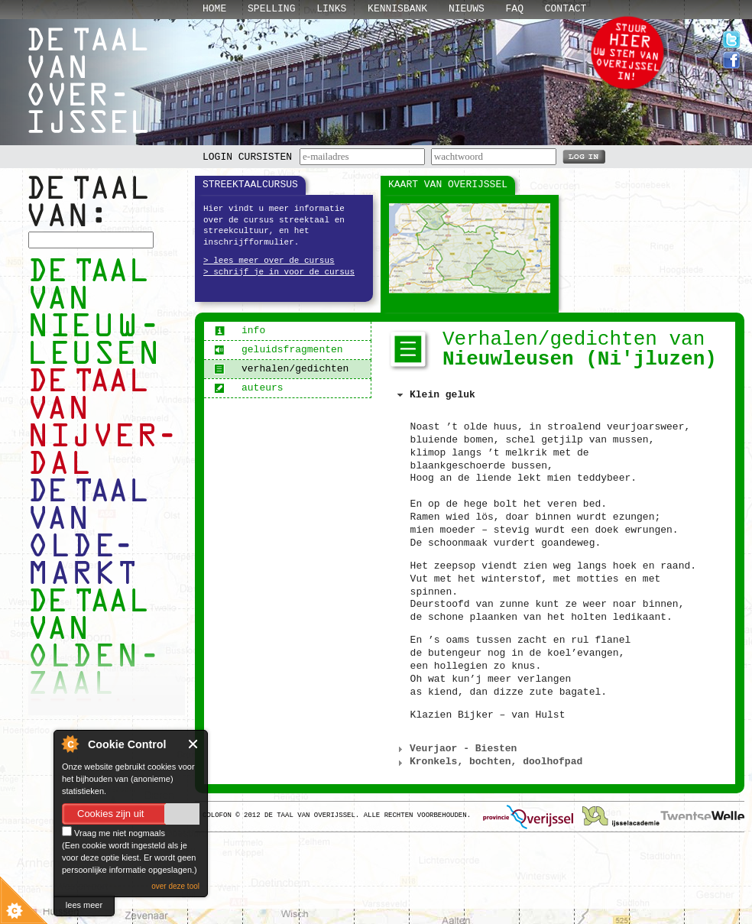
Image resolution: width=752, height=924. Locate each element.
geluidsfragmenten (278, 349)
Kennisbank (397, 9)
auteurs (249, 388)
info (239, 330)
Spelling (271, 9)
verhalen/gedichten (281, 368)
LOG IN (583, 156)
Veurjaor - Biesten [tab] (455, 749)
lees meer (84, 904)
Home (214, 9)
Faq (514, 9)
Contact (566, 9)
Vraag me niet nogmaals (113, 833)
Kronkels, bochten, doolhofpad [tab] (488, 762)
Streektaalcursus (250, 184)
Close (194, 744)
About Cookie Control (69, 744)
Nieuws (467, 9)
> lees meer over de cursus (269, 260)
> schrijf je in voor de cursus (279, 272)
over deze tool (175, 886)
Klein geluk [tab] (434, 395)
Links (331, 9)
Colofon (217, 815)
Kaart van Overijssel (447, 184)
